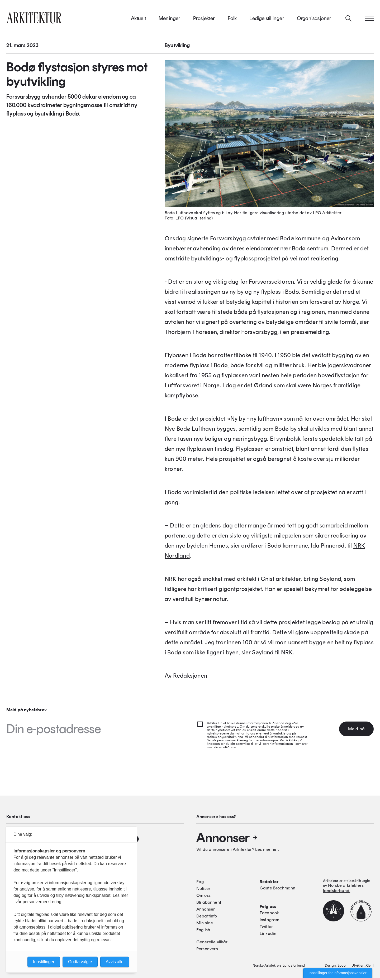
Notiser (203, 888)
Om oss (203, 895)
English (203, 929)
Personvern (207, 948)
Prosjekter (204, 21)
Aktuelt (138, 21)
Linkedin (268, 933)
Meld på (356, 728)
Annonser (227, 837)
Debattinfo (206, 916)
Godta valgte (80, 961)
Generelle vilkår (212, 941)
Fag (200, 881)
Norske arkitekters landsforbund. (343, 888)
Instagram (269, 919)
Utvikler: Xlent (363, 965)
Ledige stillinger (266, 21)
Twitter (266, 926)
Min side (204, 922)
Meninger (169, 21)
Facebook (269, 912)
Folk (232, 21)
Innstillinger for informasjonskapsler (338, 973)
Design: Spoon (336, 965)
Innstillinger (43, 961)
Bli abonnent (208, 902)
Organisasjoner (314, 21)
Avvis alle (115, 961)
